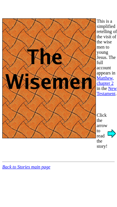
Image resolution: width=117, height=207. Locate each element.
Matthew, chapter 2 (105, 81)
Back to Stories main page (26, 166)
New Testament (107, 91)
